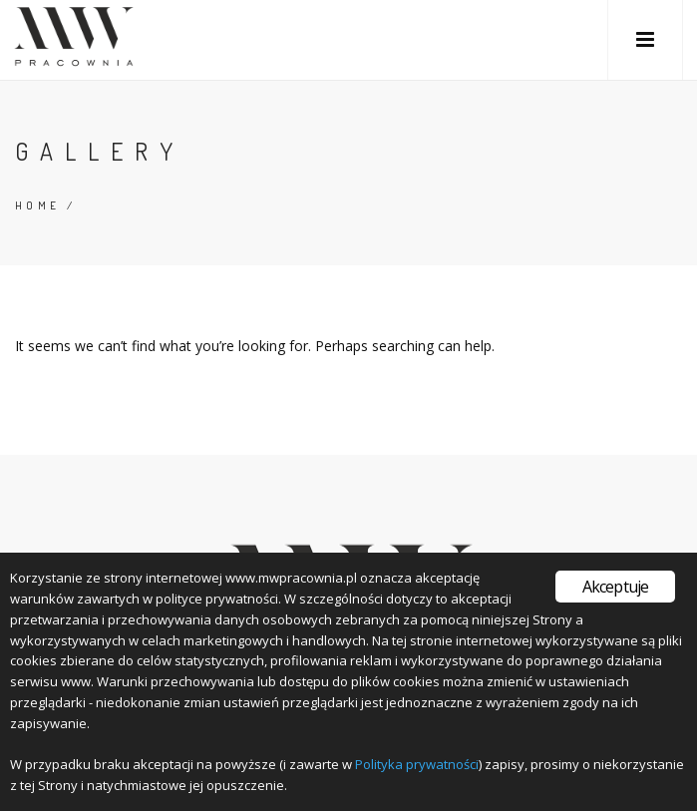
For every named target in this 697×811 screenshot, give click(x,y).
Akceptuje (615, 587)
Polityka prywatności (417, 764)
